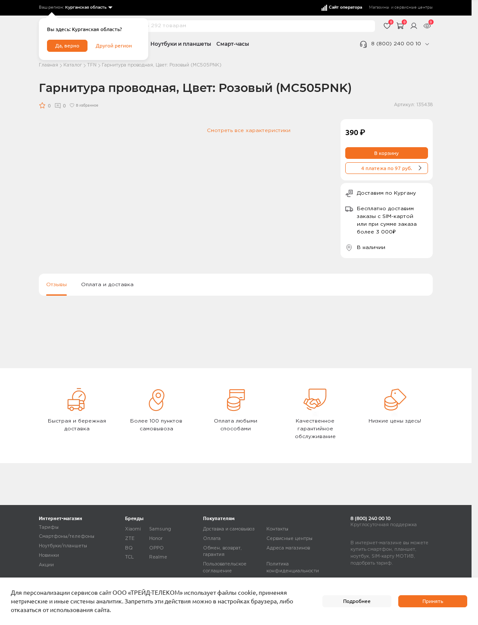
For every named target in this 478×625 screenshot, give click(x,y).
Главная (48, 65)
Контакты (277, 529)
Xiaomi (133, 529)
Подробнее (357, 601)
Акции (46, 565)
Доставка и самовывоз (229, 529)
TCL (129, 557)
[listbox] (88, 8)
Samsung (160, 529)
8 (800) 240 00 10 (396, 43)
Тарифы (49, 527)
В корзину (386, 153)
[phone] (427, 44)
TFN (92, 65)
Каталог (72, 65)
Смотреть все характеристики (249, 130)
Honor (155, 539)
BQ (129, 548)
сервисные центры (413, 7)
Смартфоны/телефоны (66, 536)
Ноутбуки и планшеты (180, 44)
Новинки (49, 555)
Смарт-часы (232, 44)
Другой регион (114, 45)
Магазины (379, 7)
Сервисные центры (289, 539)
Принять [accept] (432, 601)
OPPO (156, 548)
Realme (158, 557)
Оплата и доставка (107, 285)
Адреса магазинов (288, 548)
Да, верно (67, 45)
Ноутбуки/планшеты (63, 546)
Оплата (212, 539)
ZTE (129, 539)
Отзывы (56, 285)
